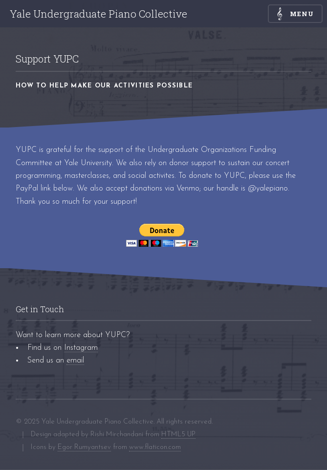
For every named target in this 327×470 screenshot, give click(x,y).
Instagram (81, 348)
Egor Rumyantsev (84, 447)
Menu (302, 14)
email (75, 360)
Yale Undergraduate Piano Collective (98, 14)
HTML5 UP (178, 434)
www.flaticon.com (155, 447)
